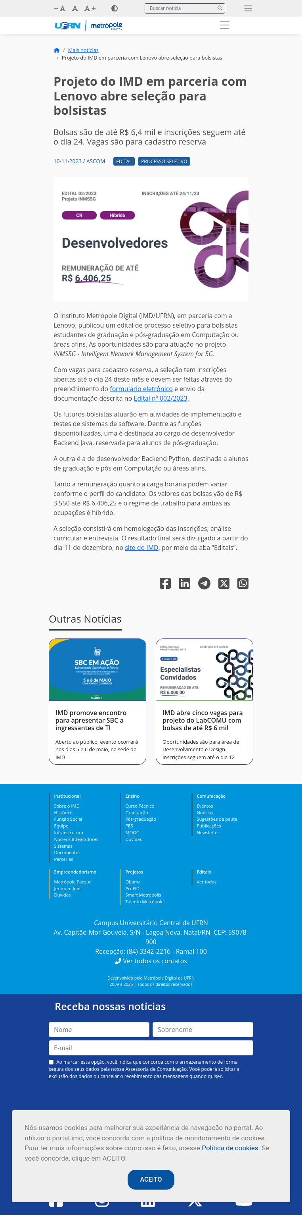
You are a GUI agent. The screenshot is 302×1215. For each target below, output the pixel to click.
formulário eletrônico (141, 388)
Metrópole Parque (73, 882)
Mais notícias (83, 50)
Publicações (209, 826)
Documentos (67, 852)
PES (129, 826)
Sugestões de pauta (217, 819)
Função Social (68, 819)
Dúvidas (133, 839)
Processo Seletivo (164, 161)
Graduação (136, 813)
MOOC (132, 832)
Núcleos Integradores (76, 839)
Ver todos (206, 882)
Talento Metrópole (144, 901)
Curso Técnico (139, 806)
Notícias (205, 813)
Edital (124, 161)
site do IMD (142, 547)
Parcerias (63, 859)
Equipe (61, 826)
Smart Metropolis (143, 895)
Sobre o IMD (66, 806)
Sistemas (63, 846)
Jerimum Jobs (67, 888)
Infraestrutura (68, 832)
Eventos (205, 806)
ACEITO (151, 1179)
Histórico (63, 813)
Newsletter (208, 832)
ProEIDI (133, 888)
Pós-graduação (140, 819)
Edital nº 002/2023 (160, 398)
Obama (132, 882)
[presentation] (151, 1098)
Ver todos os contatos (151, 961)
